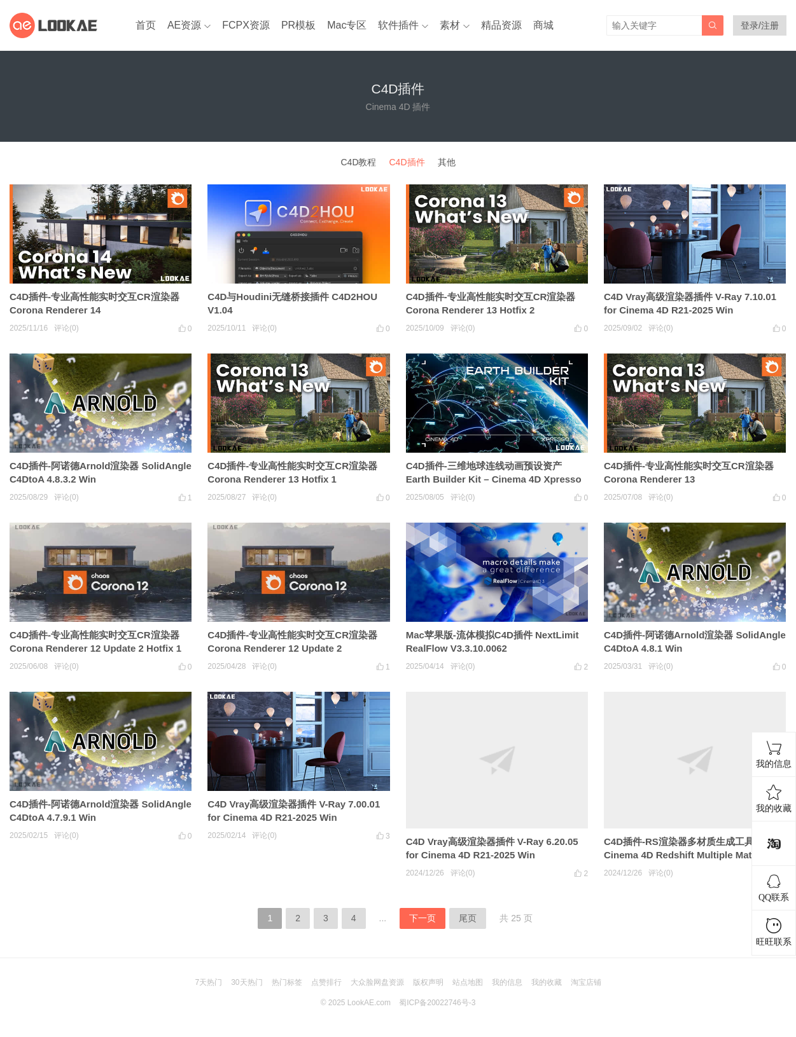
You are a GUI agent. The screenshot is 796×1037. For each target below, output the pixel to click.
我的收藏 (546, 982)
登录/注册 (760, 25)
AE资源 (184, 25)
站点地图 (467, 982)
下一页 (422, 918)
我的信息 (507, 982)
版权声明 (428, 982)
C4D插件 (407, 162)
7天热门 (208, 982)
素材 (450, 25)
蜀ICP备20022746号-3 (437, 1002)
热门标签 (287, 982)
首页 (146, 25)
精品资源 (501, 25)
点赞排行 (326, 982)
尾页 (468, 918)
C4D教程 (358, 162)
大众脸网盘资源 (377, 982)
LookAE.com (369, 1002)
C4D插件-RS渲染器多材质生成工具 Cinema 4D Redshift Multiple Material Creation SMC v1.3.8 (687, 855)
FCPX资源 (246, 25)
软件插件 (398, 25)
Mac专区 (347, 25)
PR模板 (298, 25)
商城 (543, 25)
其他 (447, 162)
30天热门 (246, 982)
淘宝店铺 (586, 982)
